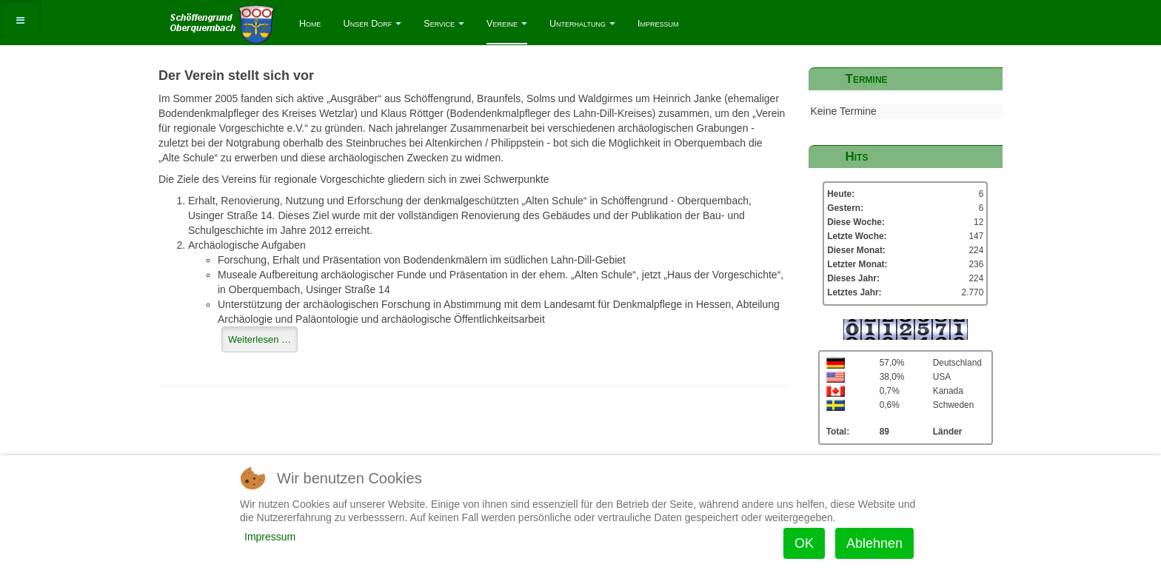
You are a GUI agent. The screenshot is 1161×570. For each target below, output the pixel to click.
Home (310, 24)
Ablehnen (874, 543)
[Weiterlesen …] (259, 339)
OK (804, 543)
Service (444, 24)
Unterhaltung (582, 24)
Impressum (658, 24)
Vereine (506, 24)
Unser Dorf (373, 24)
